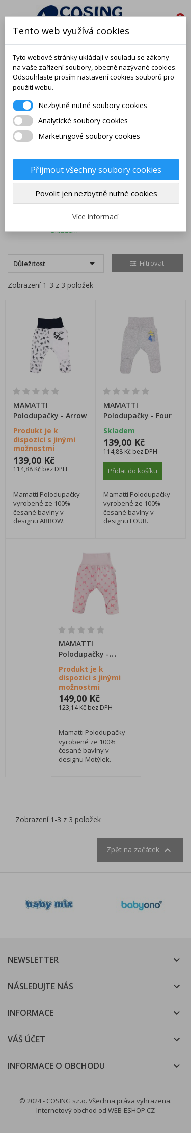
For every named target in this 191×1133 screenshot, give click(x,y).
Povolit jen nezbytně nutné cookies (96, 193)
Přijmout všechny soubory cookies (96, 169)
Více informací (95, 216)
